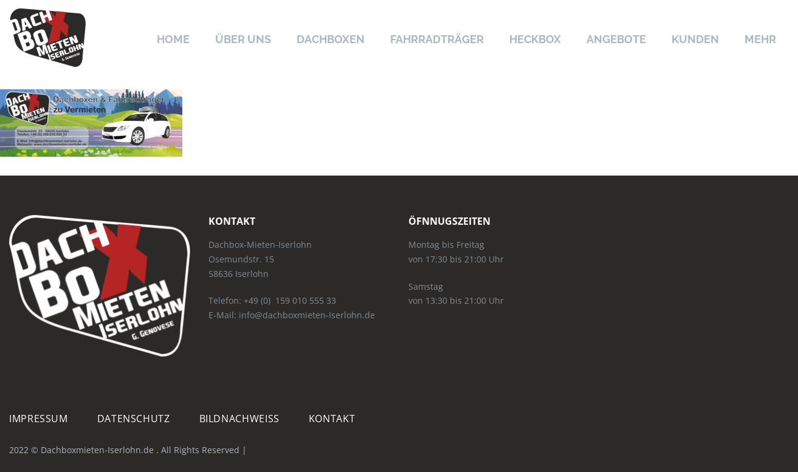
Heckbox (535, 39)
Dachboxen (331, 39)
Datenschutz (133, 419)
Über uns (243, 39)
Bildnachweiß (239, 419)
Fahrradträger (437, 39)
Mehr (760, 39)
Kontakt (332, 419)
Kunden (695, 39)
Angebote (616, 39)
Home (173, 39)
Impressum (38, 419)
